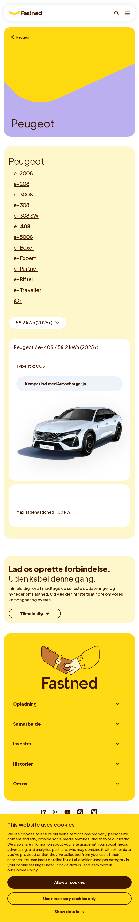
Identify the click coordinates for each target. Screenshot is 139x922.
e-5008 (23, 236)
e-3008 (23, 194)
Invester (22, 743)
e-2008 (23, 173)
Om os (20, 783)
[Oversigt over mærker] (13, 37)
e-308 (21, 204)
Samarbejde (27, 723)
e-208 (21, 183)
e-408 (22, 226)
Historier (23, 764)
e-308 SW (26, 215)
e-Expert (25, 257)
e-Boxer (24, 247)
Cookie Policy (26, 869)
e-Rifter (24, 279)
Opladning (25, 704)
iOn (18, 300)
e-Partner (26, 268)
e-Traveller (28, 289)
